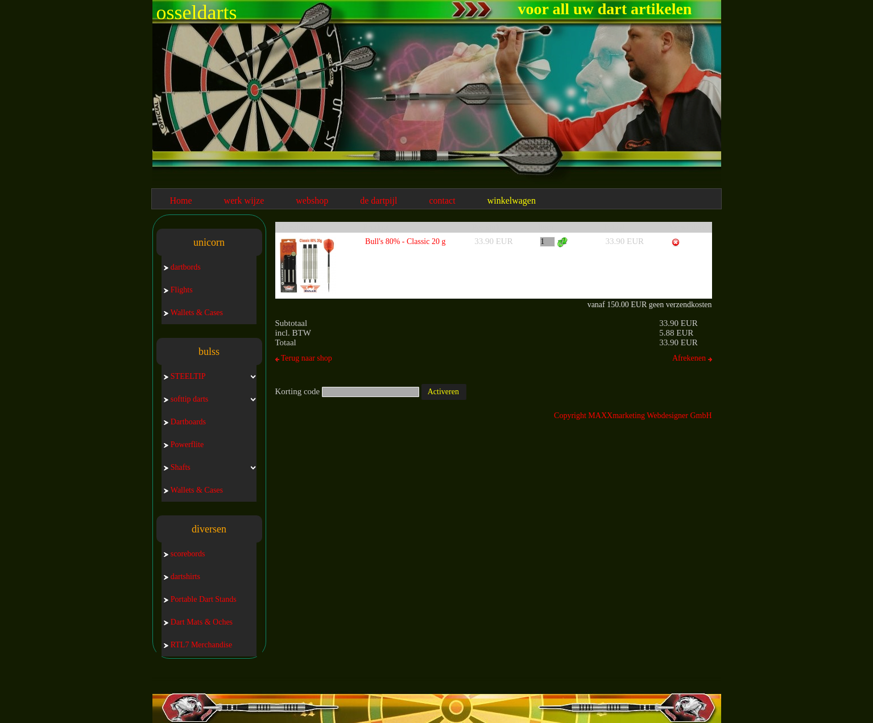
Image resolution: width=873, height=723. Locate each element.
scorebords (184, 554)
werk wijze (244, 200)
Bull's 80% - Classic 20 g (405, 241)
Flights (178, 290)
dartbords (182, 267)
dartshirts (182, 576)
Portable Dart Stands (200, 599)
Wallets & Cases (193, 312)
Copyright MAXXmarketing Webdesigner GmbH (632, 415)
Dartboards (185, 422)
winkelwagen (511, 200)
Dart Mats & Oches (198, 622)
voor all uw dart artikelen (605, 9)
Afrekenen (692, 358)
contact (442, 200)
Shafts (177, 467)
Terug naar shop (303, 358)
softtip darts (186, 399)
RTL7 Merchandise (198, 645)
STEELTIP (185, 376)
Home (181, 200)
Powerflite (184, 444)
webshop (312, 200)
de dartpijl (378, 200)
